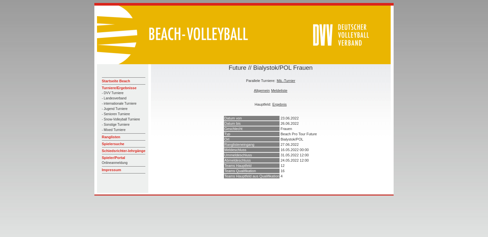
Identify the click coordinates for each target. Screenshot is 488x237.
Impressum (111, 170)
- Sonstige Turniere (116, 124)
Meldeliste (279, 90)
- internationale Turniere (119, 103)
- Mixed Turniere (114, 130)
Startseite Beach (116, 81)
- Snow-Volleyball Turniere (121, 119)
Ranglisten (111, 137)
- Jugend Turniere (115, 109)
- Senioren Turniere (116, 114)
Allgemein (262, 90)
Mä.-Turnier (286, 81)
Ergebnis (279, 104)
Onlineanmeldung (115, 163)
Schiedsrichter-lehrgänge (124, 151)
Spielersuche (113, 144)
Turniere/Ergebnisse (119, 88)
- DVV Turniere (113, 93)
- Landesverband (114, 98)
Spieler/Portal (113, 158)
